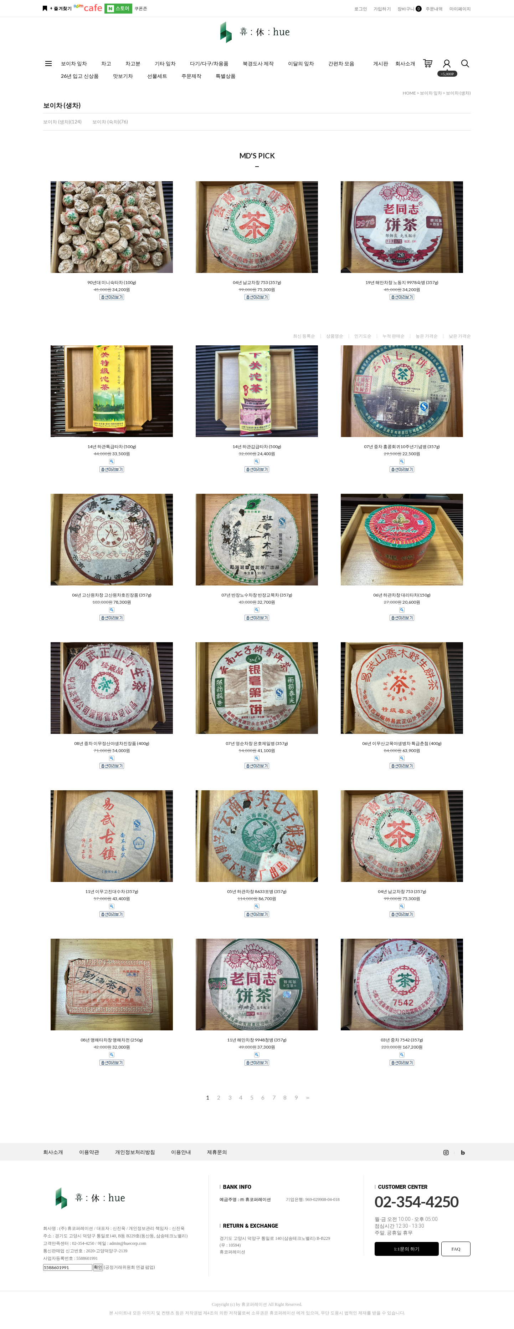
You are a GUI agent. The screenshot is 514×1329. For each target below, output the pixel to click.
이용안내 (181, 1152)
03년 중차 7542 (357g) (402, 1040)
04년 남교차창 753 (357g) (257, 282)
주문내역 (434, 8)
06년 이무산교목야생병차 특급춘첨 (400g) (402, 743)
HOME (409, 93)
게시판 (380, 63)
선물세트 (157, 76)
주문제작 (191, 76)
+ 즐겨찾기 (61, 8)
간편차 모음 (341, 63)
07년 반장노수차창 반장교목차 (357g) (256, 595)
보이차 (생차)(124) (62, 122)
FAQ (455, 1249)
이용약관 (89, 1152)
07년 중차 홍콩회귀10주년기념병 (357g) (402, 446)
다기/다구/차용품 (209, 63)
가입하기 (382, 8)
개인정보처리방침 (135, 1152)
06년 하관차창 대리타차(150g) (402, 595)
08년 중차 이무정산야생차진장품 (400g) (111, 743)
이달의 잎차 (301, 63)
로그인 (360, 8)
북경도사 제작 (258, 63)
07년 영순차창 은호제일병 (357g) (257, 743)
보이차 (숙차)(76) (110, 122)
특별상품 (226, 76)
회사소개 (405, 63)
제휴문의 (217, 1152)
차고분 (132, 63)
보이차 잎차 (74, 63)
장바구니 (408, 8)
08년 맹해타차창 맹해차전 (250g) (112, 1040)
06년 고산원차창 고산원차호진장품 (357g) (111, 595)
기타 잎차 (165, 63)
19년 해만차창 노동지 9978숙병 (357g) (401, 282)
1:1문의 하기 (407, 1249)
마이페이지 (460, 8)
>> (306, 1097)
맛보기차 (123, 76)
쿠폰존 (140, 8)
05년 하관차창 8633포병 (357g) (257, 891)
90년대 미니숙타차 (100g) (111, 282)
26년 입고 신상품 (80, 76)
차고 (106, 63)
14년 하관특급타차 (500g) (111, 446)
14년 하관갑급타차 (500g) (256, 446)
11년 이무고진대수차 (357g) (111, 891)
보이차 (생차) (458, 93)
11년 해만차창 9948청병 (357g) (257, 1040)
